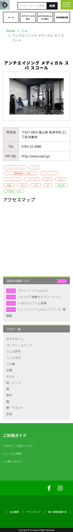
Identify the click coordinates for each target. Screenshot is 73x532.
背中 (9, 395)
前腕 (9, 370)
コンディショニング (19, 345)
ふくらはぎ (13, 358)
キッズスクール (15, 167)
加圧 (9, 185)
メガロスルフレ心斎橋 (32, 303)
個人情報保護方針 (57, 511)
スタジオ (32, 179)
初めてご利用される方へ (20, 446)
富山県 (61, 185)
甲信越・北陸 (14, 191)
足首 (9, 414)
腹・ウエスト (15, 408)
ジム (24, 30)
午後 (35, 185)
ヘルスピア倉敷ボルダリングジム (39, 297)
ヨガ (47, 179)
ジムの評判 (13, 351)
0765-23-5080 (31, 146)
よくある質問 (13, 454)
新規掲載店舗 (62, 17)
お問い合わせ (13, 461)
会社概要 (14, 511)
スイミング (49, 173)
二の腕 (10, 364)
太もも (10, 376)
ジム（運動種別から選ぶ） (21, 173)
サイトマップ (33, 511)
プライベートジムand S (32, 290)
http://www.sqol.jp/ (35, 156)
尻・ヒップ (13, 383)
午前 (22, 185)
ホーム (11, 17)
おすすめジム (15, 339)
